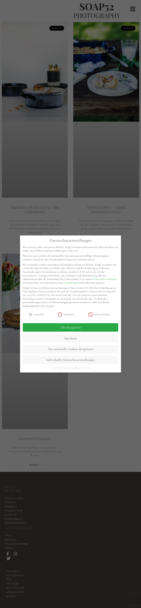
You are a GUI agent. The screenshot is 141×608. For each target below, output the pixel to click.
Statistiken (66, 314)
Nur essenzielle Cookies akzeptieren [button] (70, 349)
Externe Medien (99, 314)
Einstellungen (71, 282)
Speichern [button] (70, 338)
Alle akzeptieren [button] (70, 327)
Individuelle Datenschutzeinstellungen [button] (70, 360)
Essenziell (36, 314)
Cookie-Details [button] (56, 368)
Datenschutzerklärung (105, 279)
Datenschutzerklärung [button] (72, 368)
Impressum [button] (86, 368)
